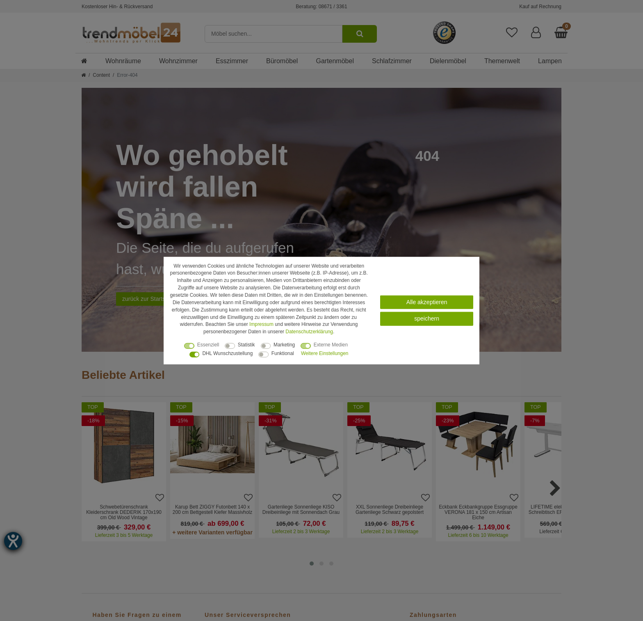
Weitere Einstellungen (324, 353)
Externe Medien (331, 345)
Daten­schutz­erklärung (309, 332)
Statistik (246, 345)
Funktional (282, 353)
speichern (426, 318)
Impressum (261, 324)
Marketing (284, 345)
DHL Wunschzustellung (227, 353)
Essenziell (208, 345)
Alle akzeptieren (426, 302)
